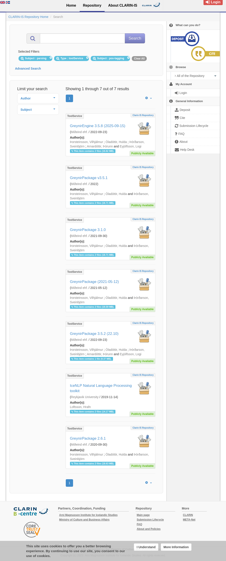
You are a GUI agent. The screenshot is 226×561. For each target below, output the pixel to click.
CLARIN (188, 515)
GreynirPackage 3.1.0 (88, 230)
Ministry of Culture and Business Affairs (84, 519)
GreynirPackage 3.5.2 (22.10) (94, 334)
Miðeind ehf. (79, 132)
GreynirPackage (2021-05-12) (94, 282)
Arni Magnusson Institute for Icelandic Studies (88, 515)
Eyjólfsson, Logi (130, 146)
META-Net (189, 519)
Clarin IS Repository (143, 115)
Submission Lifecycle (150, 519)
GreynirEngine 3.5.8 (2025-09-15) (97, 126)
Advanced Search (28, 68)
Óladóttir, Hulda (116, 142)
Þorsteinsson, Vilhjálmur (86, 142)
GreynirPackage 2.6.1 (88, 438)
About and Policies (148, 528)
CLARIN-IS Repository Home (28, 17)
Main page (143, 515)
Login (213, 2)
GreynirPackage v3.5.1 (89, 178)
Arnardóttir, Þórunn (100, 146)
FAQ (139, 524)
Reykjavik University (84, 397)
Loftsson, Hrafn (80, 407)
